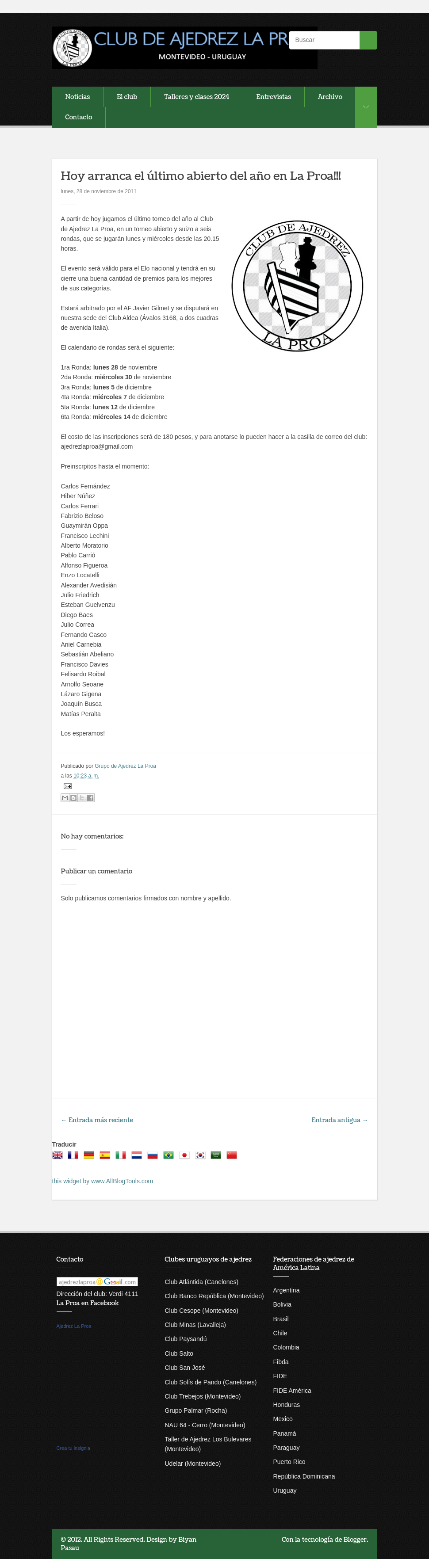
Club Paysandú (186, 1338)
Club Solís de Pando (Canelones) (211, 1382)
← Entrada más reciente (97, 1120)
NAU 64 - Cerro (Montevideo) (205, 1425)
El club (127, 97)
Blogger (355, 1540)
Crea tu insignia (73, 1448)
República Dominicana (304, 1476)
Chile (280, 1333)
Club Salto (179, 1353)
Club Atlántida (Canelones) (202, 1281)
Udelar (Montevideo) (193, 1463)
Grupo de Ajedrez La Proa (125, 766)
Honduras (286, 1404)
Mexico (283, 1418)
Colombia (286, 1347)
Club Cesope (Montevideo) (202, 1310)
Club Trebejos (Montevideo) (203, 1396)
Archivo (330, 97)
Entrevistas (274, 97)
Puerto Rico (289, 1461)
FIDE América (292, 1390)
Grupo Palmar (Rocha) (196, 1410)
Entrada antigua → (340, 1120)
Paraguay (286, 1447)
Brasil (281, 1319)
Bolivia (282, 1304)
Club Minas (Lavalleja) (195, 1324)
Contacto (78, 117)
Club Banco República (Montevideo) (214, 1296)
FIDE (280, 1376)
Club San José (185, 1367)
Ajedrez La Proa (74, 1326)
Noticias (77, 97)
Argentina (286, 1290)
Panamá (284, 1433)
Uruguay (285, 1490)
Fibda (281, 1361)
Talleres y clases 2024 (196, 97)
